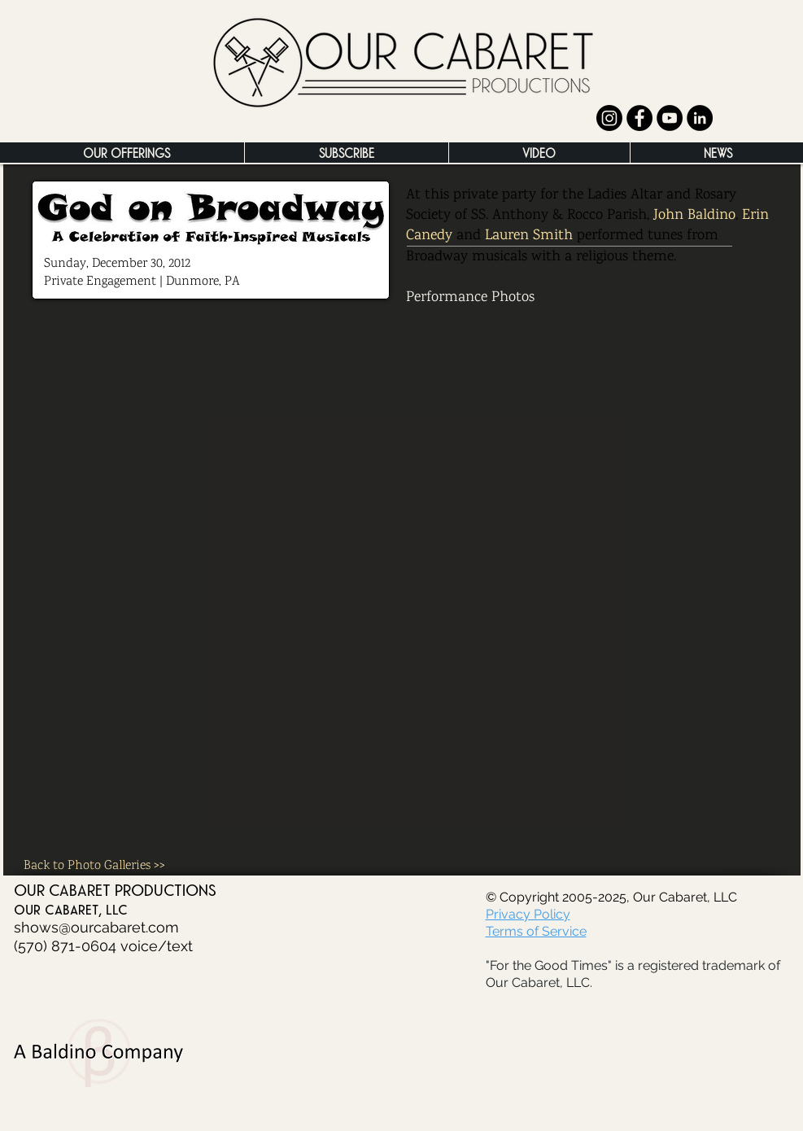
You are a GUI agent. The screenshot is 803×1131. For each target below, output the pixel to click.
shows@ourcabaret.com (96, 927)
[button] (126, 152)
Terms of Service (536, 931)
